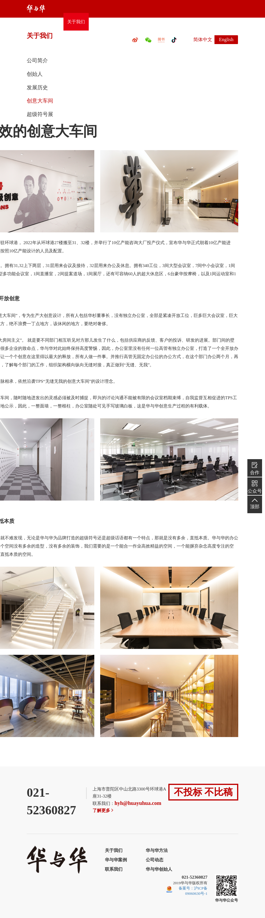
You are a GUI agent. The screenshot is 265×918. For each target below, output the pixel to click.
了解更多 (103, 810)
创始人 (35, 74)
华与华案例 (116, 859)
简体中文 (202, 39)
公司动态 (186, 21)
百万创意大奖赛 (154, 21)
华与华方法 (104, 21)
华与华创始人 (159, 869)
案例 (126, 21)
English (226, 39)
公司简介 (37, 60)
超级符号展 (40, 114)
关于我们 (76, 21)
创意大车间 (40, 101)
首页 (55, 21)
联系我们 (211, 21)
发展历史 (37, 87)
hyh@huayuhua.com (138, 803)
